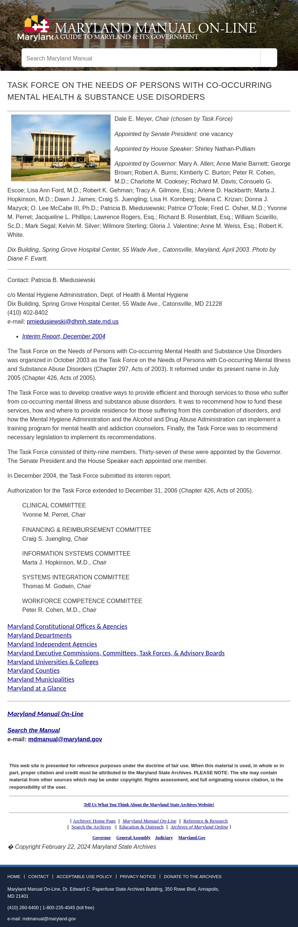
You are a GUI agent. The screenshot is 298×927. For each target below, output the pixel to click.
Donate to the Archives (193, 876)
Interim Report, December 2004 (63, 336)
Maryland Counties (33, 670)
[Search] (269, 58)
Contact (38, 876)
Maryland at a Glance (36, 688)
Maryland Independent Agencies (52, 644)
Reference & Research (205, 821)
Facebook (263, 878)
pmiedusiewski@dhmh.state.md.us (72, 321)
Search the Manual (33, 730)
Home (13, 876)
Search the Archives (91, 827)
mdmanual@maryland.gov (65, 739)
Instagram (284, 878)
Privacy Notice (138, 876)
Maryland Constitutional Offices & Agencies (67, 626)
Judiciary (164, 837)
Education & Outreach (141, 827)
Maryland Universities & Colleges (53, 662)
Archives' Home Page (94, 821)
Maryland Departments (39, 635)
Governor (101, 837)
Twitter (273, 878)
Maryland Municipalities (40, 679)
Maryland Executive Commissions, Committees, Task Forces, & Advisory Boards (116, 653)
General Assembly (133, 837)
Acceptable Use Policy (84, 876)
